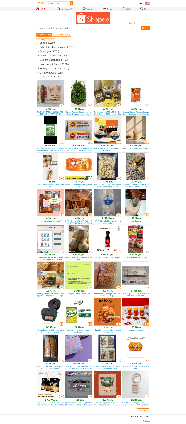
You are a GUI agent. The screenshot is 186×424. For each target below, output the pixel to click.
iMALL (147, 421)
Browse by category (45, 40)
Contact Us (143, 416)
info (131, 23)
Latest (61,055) (44, 35)
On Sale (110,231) (61, 35)
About (133, 416)
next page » (143, 410)
